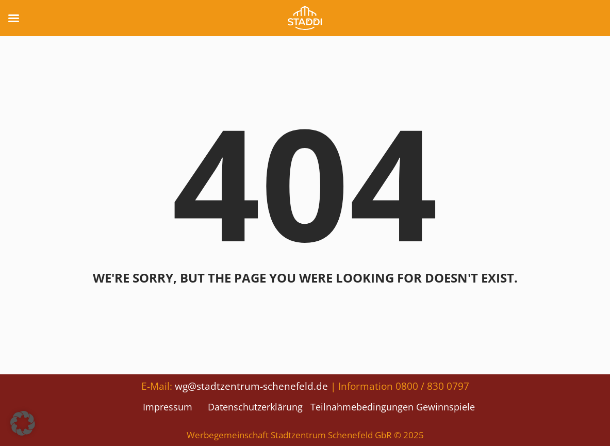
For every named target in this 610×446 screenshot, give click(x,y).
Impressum (167, 407)
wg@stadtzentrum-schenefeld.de (251, 385)
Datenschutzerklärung (255, 407)
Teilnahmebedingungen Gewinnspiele (392, 407)
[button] (22, 423)
